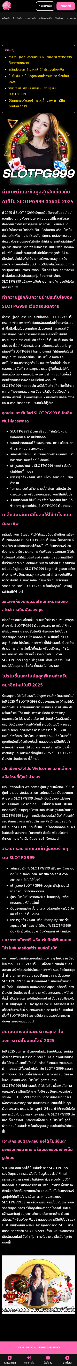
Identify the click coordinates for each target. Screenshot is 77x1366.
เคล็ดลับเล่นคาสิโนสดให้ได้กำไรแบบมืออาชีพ (36, 69)
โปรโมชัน (17, 18)
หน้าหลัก (5, 18)
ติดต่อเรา (59, 18)
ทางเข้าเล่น (30, 18)
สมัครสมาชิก (45, 18)
